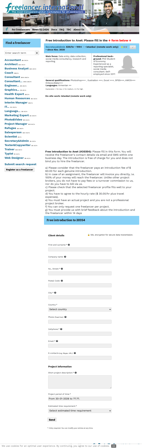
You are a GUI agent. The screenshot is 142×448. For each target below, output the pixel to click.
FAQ (61, 29)
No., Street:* (55, 269)
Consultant (17, 77)
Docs (54, 29)
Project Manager (20, 123)
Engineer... (16, 85)
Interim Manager (19, 102)
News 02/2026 (40, 29)
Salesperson (17, 132)
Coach (12, 72)
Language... (16, 111)
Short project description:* (62, 373)
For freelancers (21, 29)
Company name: (57, 257)
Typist (12, 153)
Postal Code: (55, 281)
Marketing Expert (20, 115)
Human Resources (21, 98)
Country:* (52, 305)
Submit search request (20, 164)
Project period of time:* (59, 394)
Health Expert (17, 94)
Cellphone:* (55, 329)
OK (114, 446)
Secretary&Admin (20, 140)
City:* (52, 293)
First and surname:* (59, 245)
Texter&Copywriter (21, 145)
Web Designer (18, 157)
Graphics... (15, 89)
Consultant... (18, 81)
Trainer (13, 149)
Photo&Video (17, 119)
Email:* (53, 341)
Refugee (14, 128)
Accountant (16, 60)
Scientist (13, 136)
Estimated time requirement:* (62, 406)
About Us (78, 29)
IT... (11, 106)
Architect (15, 64)
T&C (68, 29)
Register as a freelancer (19, 169)
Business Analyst (20, 68)
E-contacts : (62, 353)
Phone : (57, 317)
